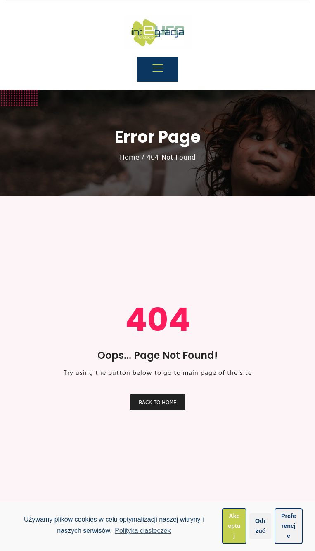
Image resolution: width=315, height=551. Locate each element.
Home (130, 157)
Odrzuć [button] (260, 526)
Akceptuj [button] (234, 526)
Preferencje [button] (288, 526)
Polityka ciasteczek (143, 530)
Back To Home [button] (158, 402)
